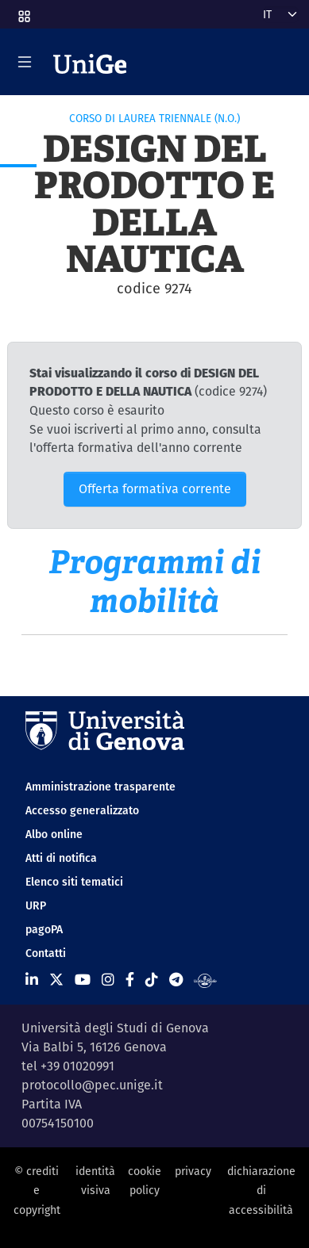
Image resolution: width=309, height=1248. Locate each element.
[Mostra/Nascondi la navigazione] (24, 62)
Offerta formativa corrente (155, 489)
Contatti (45, 953)
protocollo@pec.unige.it (92, 1085)
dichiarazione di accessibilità (261, 1190)
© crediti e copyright (37, 1190)
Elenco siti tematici (74, 882)
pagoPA (44, 929)
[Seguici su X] (56, 980)
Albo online (54, 834)
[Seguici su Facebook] (130, 980)
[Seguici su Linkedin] (31, 980)
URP (35, 905)
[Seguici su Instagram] (108, 980)
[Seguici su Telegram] (176, 980)
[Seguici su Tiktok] (151, 980)
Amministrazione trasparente (100, 786)
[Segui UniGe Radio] (205, 980)
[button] (23, 11)
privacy (193, 1171)
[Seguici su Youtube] (83, 980)
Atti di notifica (61, 858)
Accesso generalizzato (82, 810)
